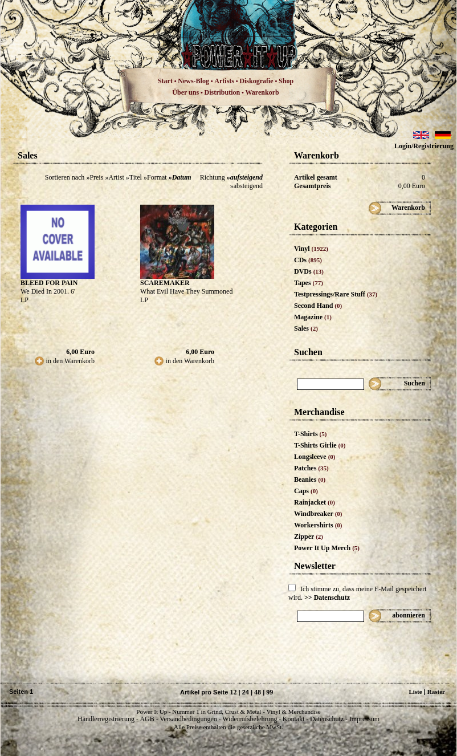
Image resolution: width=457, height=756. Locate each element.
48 (257, 692)
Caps (306, 491)
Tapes (308, 283)
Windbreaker (318, 514)
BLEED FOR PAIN (49, 283)
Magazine (313, 317)
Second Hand (318, 306)
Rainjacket (314, 502)
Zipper (308, 536)
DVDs (309, 271)
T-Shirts (310, 434)
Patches (311, 468)
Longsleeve (315, 457)
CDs (308, 260)
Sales (306, 328)
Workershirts (318, 525)
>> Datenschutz (327, 597)
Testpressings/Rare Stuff (335, 294)
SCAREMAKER (165, 283)
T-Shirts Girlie (319, 445)
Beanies (309, 479)
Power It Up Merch (327, 548)
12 (233, 692)
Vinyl (311, 249)
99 (269, 692)
